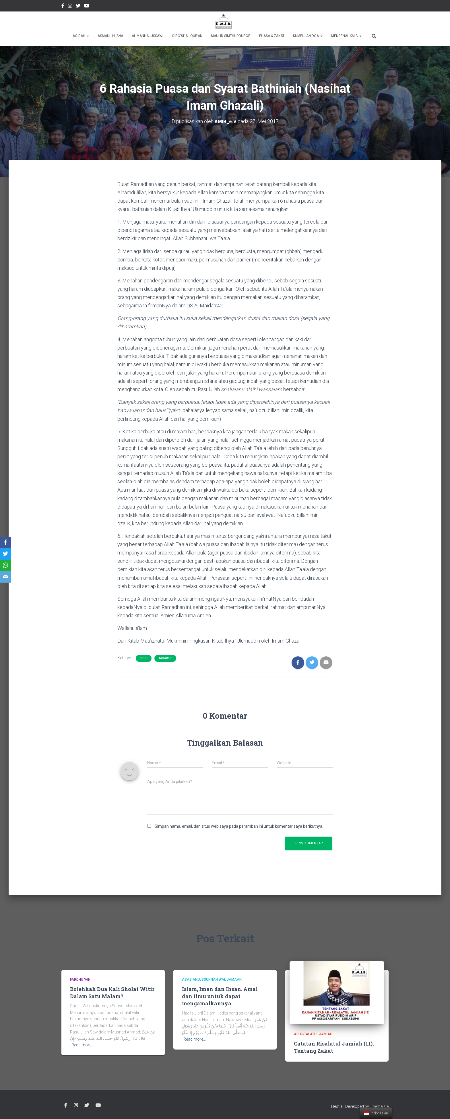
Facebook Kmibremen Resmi (62, 6)
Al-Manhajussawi (147, 36)
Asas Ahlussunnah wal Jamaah (212, 980)
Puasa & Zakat (271, 36)
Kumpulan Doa (308, 36)
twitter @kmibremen (78, 6)
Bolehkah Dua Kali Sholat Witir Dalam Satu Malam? (112, 992)
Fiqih (144, 658)
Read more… (82, 1045)
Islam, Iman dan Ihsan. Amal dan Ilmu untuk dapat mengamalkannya (220, 995)
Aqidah (81, 36)
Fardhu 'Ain (80, 980)
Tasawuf (165, 658)
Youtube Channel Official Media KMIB (86, 6)
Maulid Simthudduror (231, 36)
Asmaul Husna (110, 36)
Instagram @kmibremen (70, 6)
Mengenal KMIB (346, 36)
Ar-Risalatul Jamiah (313, 1034)
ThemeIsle (379, 1106)
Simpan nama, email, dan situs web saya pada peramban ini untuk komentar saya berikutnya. (239, 826)
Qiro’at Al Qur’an (187, 36)
